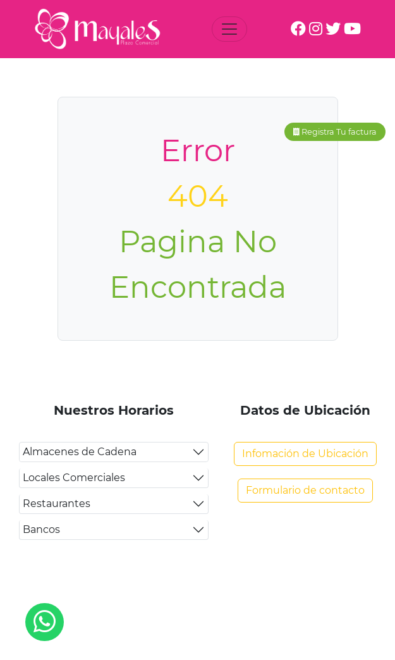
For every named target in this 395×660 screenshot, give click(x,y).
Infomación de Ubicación (305, 454)
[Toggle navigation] (229, 29)
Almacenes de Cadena (80, 452)
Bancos (41, 529)
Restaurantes (56, 504)
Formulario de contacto (305, 490)
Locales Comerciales (74, 478)
